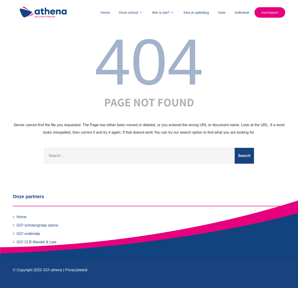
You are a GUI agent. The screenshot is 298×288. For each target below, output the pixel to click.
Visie (221, 12)
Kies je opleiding (196, 12)
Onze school (131, 12)
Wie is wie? (163, 12)
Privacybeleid (76, 270)
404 (149, 62)
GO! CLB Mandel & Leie (37, 242)
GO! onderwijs (28, 234)
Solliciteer (242, 12)
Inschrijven (269, 12)
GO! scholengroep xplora (37, 225)
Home (105, 12)
